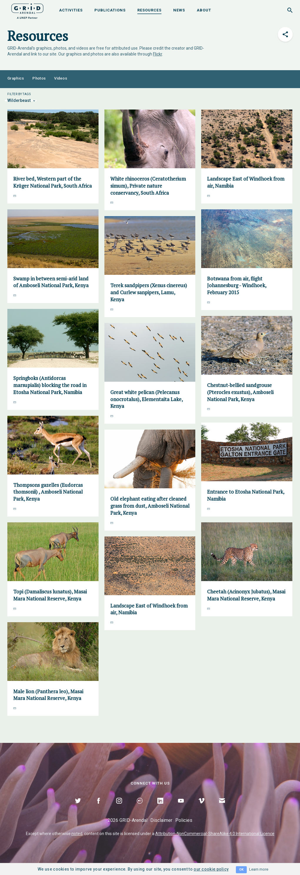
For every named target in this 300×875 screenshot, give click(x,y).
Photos (39, 78)
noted (76, 833)
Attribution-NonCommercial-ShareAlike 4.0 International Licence (214, 833)
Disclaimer (161, 820)
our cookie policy (211, 869)
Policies (183, 820)
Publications (110, 10)
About (204, 10)
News (179, 10)
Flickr (157, 54)
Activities (71, 10)
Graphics (15, 78)
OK (241, 869)
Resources (149, 10)
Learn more (258, 869)
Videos (60, 78)
